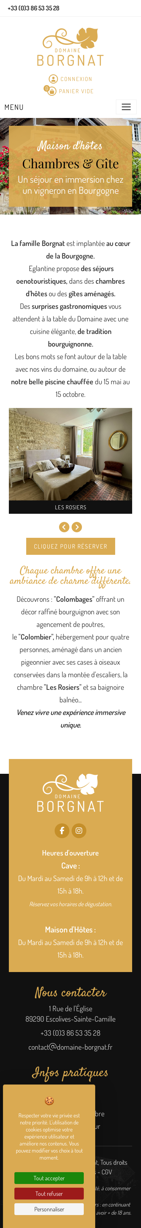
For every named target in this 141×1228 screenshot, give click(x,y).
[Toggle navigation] (126, 106)
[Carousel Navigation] (70, 528)
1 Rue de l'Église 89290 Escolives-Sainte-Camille (70, 1013)
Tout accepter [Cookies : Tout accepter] (49, 1178)
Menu (14, 107)
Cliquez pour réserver (70, 546)
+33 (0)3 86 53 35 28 (70, 1033)
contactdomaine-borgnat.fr (70, 1047)
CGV (107, 1172)
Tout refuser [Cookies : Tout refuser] (49, 1193)
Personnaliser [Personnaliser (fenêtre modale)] (49, 1209)
